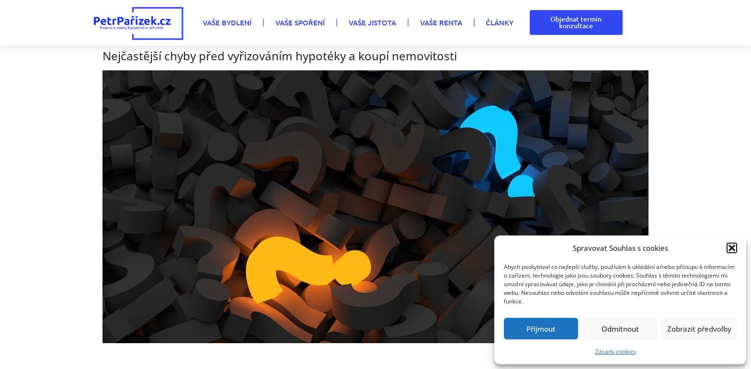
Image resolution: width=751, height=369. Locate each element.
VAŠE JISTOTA (372, 22)
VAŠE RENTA (441, 22)
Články (499, 22)
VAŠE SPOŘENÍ (300, 22)
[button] (732, 248)
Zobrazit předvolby (699, 329)
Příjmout (541, 329)
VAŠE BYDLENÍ (227, 22)
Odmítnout (620, 329)
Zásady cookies (615, 351)
